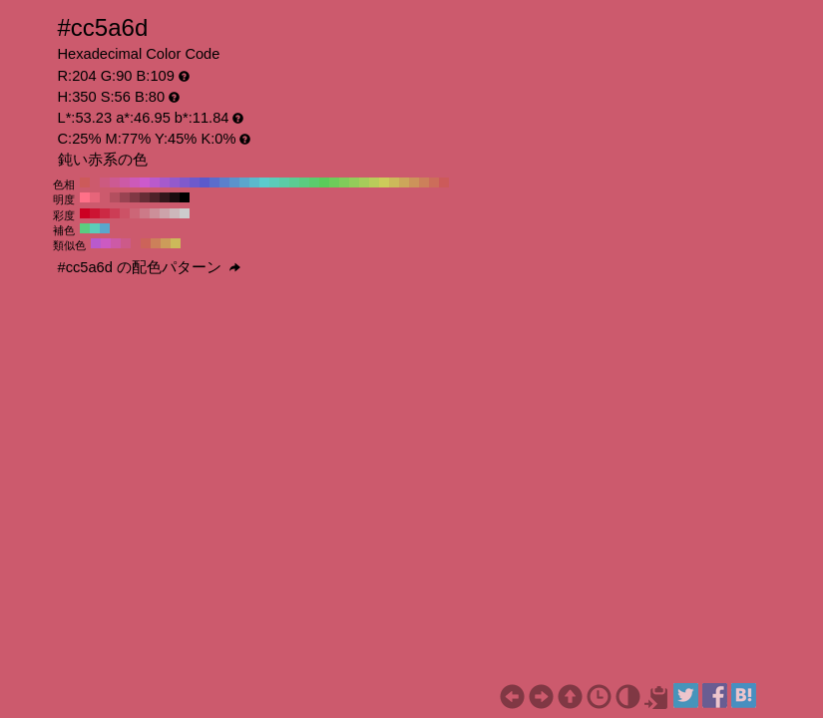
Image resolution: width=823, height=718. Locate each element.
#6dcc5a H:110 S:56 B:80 (334, 182)
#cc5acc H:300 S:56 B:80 (145, 182)
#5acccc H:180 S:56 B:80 (264, 182)
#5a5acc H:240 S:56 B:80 (204, 182)
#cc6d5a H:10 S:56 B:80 (434, 182)
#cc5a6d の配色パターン (149, 267)
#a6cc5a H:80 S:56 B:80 (364, 182)
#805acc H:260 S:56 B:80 (185, 182)
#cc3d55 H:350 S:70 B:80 (115, 213)
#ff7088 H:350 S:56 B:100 (85, 197)
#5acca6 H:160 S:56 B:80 (284, 182)
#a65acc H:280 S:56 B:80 (165, 182)
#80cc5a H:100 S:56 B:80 (344, 182)
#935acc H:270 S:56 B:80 (175, 182)
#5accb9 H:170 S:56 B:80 (274, 182)
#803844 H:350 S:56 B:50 (135, 197)
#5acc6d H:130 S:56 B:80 (314, 182)
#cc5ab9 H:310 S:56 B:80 (135, 182)
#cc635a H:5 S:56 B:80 (146, 243)
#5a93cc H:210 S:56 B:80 (234, 182)
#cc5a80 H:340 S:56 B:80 (105, 182)
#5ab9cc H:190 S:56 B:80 (254, 182)
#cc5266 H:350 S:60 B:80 (125, 213)
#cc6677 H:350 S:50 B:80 (135, 213)
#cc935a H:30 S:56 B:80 (414, 182)
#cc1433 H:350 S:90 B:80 (95, 213)
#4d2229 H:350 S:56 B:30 (155, 197)
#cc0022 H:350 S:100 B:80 (85, 213)
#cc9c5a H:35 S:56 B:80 (166, 243)
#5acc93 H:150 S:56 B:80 (294, 182)
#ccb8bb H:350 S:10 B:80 (175, 213)
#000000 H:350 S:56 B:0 (185, 197)
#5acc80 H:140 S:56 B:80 (304, 182)
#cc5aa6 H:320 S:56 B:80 (125, 182)
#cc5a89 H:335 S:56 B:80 (126, 243)
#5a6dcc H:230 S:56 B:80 (214, 182)
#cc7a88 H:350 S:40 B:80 (145, 213)
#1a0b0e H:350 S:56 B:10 (175, 197)
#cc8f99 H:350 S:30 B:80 (155, 213)
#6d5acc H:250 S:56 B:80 (195, 182)
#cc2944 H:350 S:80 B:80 (105, 213)
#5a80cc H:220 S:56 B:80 (224, 182)
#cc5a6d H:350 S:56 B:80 (95, 182)
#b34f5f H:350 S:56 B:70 (115, 197)
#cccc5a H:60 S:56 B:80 (384, 182)
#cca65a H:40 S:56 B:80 (404, 182)
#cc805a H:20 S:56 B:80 (424, 182)
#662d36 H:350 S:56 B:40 (145, 197)
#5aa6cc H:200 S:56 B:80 (244, 182)
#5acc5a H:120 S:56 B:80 (324, 182)
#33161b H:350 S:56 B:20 (165, 197)
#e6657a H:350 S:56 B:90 (95, 197)
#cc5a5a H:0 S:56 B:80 (444, 182)
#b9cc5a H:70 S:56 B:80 (374, 182)
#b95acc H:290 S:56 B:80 (155, 182)
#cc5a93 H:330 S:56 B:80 (115, 182)
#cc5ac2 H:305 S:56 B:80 (106, 243)
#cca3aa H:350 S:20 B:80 (165, 213)
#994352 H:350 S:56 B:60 (125, 197)
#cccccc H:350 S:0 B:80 (185, 213)
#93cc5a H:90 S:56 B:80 (354, 182)
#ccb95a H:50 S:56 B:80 (394, 182)
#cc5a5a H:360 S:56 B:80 (85, 182)
